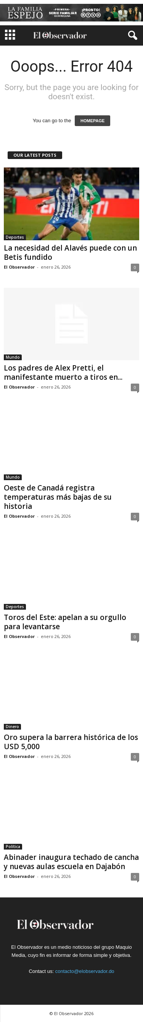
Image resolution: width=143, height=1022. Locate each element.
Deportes (15, 237)
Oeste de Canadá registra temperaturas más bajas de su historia (58, 497)
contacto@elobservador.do (84, 971)
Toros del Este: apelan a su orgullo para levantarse (65, 622)
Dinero (12, 726)
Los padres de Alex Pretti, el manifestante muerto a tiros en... (63, 372)
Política (13, 846)
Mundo (13, 357)
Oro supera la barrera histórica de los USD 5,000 (71, 741)
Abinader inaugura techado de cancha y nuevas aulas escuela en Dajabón (71, 861)
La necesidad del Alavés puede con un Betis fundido (70, 252)
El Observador (19, 267)
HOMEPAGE (92, 120)
